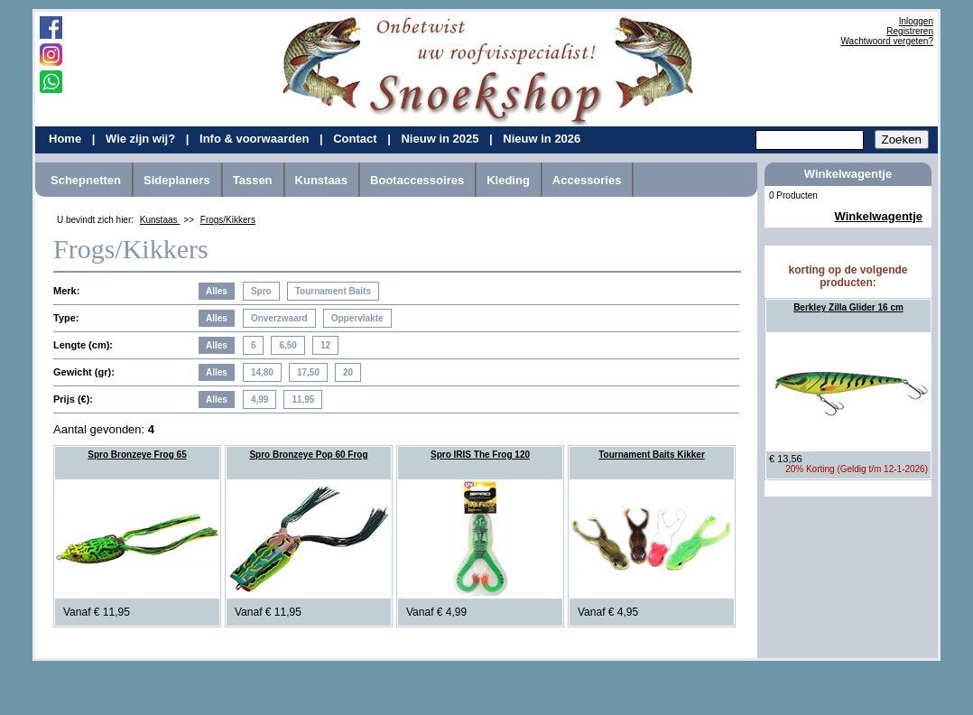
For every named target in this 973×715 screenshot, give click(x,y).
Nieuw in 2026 (541, 138)
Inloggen (916, 21)
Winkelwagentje (878, 216)
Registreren (909, 31)
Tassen (253, 180)
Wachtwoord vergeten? (887, 41)
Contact (356, 138)
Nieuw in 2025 (441, 138)
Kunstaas (321, 180)
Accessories (587, 180)
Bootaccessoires (417, 180)
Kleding (508, 180)
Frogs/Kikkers (227, 220)
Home (67, 138)
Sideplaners (177, 180)
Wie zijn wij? (142, 138)
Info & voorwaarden (255, 138)
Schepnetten (86, 180)
